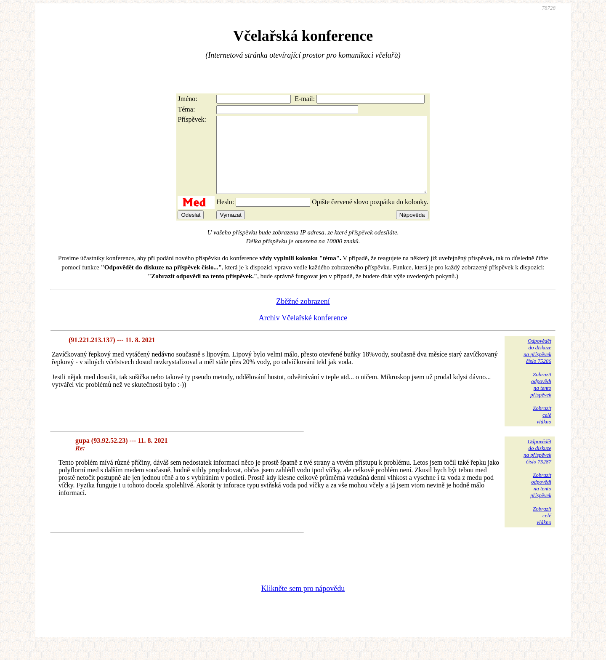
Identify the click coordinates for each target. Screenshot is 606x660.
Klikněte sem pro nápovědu (303, 603)
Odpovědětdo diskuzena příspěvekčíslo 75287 (537, 466)
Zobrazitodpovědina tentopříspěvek (540, 399)
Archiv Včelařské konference (303, 333)
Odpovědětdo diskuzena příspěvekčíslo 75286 (537, 366)
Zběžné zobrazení (303, 316)
